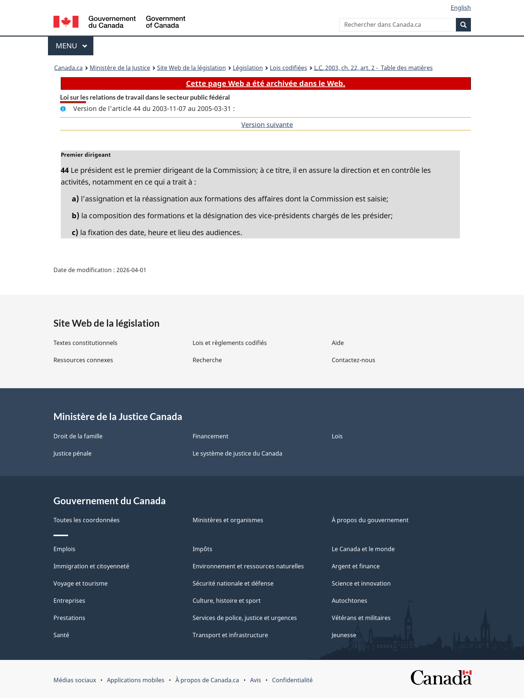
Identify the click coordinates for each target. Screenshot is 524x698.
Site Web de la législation (191, 68)
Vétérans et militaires (361, 618)
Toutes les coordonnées (86, 520)
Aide (338, 343)
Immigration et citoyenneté (91, 566)
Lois (337, 436)
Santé (61, 635)
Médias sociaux (74, 680)
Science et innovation (361, 583)
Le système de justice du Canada (237, 453)
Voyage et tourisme (80, 583)
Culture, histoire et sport (227, 601)
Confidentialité (292, 680)
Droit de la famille (78, 436)
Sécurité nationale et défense (233, 583)
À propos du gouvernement (370, 520)
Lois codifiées (288, 68)
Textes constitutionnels (85, 343)
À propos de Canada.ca (207, 680)
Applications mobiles (135, 680)
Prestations (69, 618)
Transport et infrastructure (230, 635)
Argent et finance (356, 566)
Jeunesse (344, 635)
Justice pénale (72, 453)
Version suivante (267, 124)
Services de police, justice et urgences (245, 618)
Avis (255, 680)
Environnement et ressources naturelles (248, 566)
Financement (210, 436)
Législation (248, 68)
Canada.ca (68, 68)
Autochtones (349, 601)
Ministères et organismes (228, 520)
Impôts (202, 549)
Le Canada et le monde (363, 549)
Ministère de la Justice (120, 68)
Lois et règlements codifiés (230, 343)
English (461, 8)
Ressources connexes (83, 360)
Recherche (207, 360)
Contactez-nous (353, 360)
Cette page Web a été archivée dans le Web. (265, 83)
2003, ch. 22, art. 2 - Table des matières (373, 68)
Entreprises (69, 601)
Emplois (64, 549)
